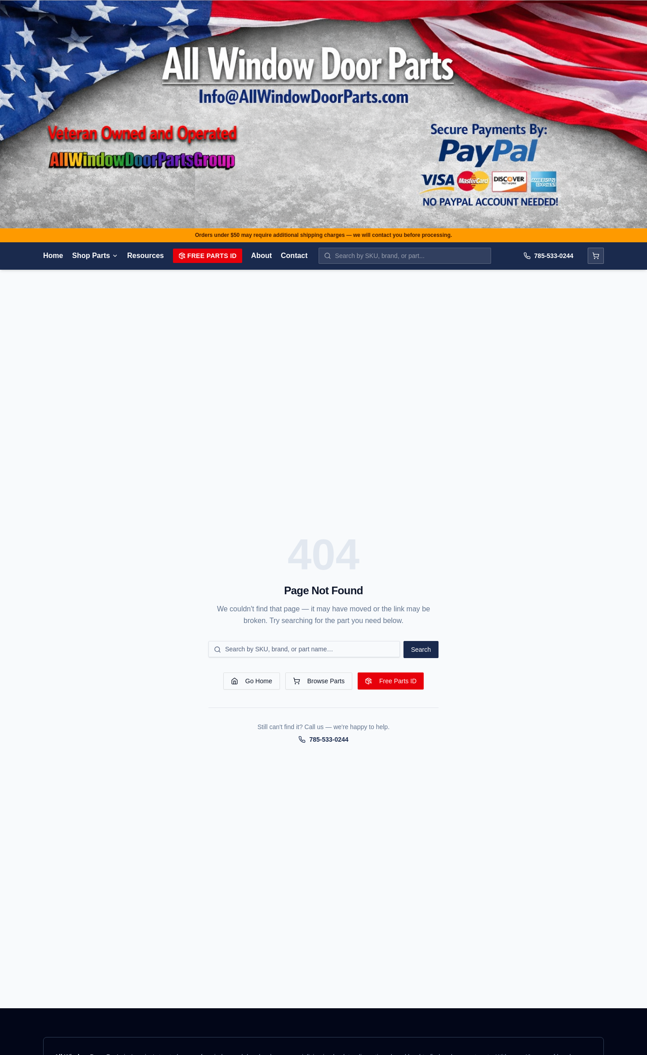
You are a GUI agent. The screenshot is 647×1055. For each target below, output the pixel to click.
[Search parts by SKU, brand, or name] (405, 256)
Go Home (251, 681)
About (261, 255)
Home (53, 255)
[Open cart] (596, 256)
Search (421, 649)
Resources (145, 255)
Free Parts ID (207, 255)
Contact (294, 255)
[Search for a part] (304, 649)
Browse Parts (319, 681)
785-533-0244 (548, 255)
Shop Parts (95, 255)
